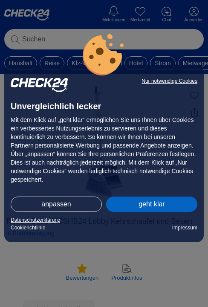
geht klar (152, 204)
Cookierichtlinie (28, 228)
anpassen (56, 204)
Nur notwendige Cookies (169, 81)
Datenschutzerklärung (36, 220)
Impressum (184, 228)
